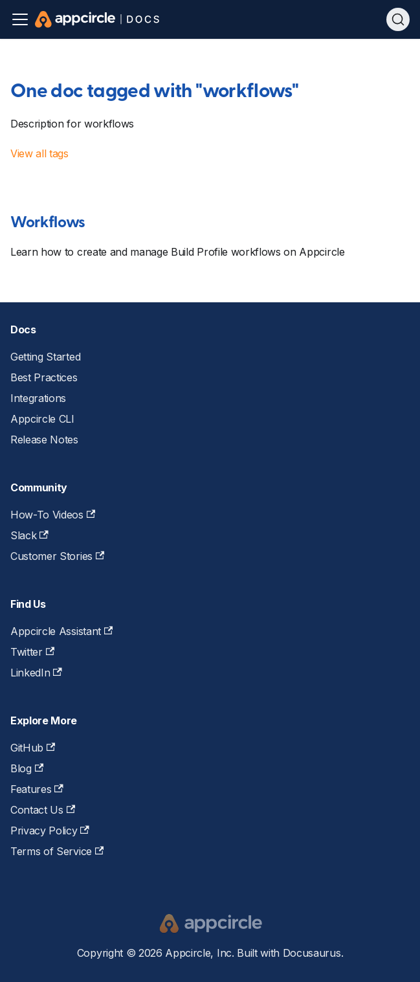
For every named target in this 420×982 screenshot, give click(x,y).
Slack (29, 535)
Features (36, 789)
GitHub (32, 747)
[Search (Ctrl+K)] (398, 19)
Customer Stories (57, 556)
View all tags (39, 153)
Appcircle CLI (42, 418)
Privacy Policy (49, 830)
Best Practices (44, 377)
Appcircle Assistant (61, 631)
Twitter (32, 651)
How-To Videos (52, 514)
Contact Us (42, 809)
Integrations (38, 398)
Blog (26, 768)
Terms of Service (57, 851)
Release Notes (44, 439)
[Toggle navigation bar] (20, 19)
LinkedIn (36, 672)
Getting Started (45, 356)
